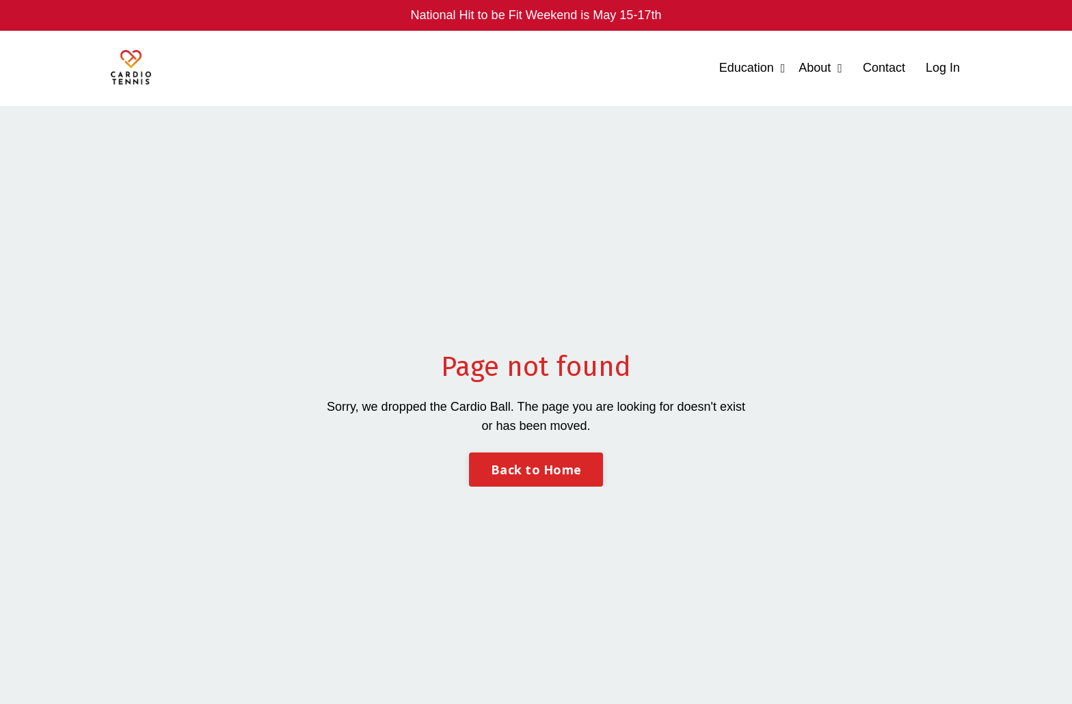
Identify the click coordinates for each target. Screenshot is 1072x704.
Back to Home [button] (536, 469)
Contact (884, 68)
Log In (943, 68)
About (820, 68)
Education (752, 68)
